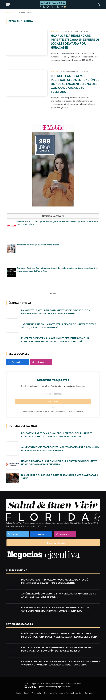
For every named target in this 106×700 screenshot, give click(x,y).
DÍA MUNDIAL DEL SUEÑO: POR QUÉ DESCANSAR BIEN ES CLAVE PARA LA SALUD (59, 477)
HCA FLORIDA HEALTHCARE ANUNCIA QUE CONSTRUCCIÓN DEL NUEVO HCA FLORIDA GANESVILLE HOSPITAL (59, 463)
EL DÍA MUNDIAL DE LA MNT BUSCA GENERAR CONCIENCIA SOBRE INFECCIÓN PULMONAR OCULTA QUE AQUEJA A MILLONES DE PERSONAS (60, 635)
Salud (26, 693)
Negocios (59, 693)
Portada (22, 13)
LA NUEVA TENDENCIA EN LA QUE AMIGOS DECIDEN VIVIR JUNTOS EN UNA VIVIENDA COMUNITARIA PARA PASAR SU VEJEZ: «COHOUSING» (60, 663)
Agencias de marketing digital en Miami (54, 686)
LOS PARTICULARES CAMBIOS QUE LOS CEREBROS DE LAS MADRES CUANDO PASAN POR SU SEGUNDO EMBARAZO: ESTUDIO (56, 435)
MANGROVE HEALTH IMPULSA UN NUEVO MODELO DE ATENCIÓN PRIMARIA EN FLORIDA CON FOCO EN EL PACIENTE (55, 312)
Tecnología (36, 693)
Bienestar (48, 693)
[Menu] (8, 4)
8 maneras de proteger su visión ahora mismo (38, 245)
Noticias (54, 31)
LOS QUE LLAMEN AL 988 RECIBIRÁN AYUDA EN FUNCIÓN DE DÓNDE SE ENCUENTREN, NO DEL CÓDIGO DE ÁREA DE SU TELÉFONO (75, 84)
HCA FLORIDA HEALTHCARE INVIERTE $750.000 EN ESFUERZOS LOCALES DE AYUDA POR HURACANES (75, 41)
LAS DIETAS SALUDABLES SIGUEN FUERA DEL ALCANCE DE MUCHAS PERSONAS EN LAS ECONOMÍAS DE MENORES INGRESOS (57, 649)
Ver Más (53, 293)
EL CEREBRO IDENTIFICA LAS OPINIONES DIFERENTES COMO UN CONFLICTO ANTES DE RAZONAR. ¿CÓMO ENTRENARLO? (55, 340)
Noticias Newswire (73, 693)
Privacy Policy (67, 411)
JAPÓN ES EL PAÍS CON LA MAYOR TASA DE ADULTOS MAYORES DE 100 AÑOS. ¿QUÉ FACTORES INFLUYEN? (58, 326)
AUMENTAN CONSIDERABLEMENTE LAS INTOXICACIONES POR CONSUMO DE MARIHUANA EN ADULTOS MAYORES (60, 449)
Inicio (18, 693)
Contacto (88, 693)
